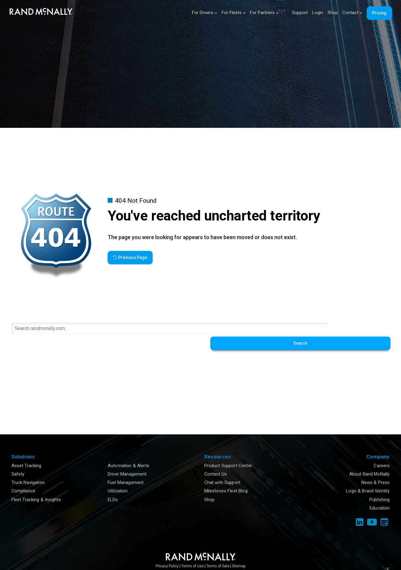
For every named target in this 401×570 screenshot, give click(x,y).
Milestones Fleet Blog (226, 477)
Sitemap (238, 552)
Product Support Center (228, 451)
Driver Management (127, 460)
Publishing (379, 485)
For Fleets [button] (233, 12)
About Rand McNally (369, 460)
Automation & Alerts (128, 451)
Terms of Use (192, 552)
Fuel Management (125, 468)
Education (380, 494)
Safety (18, 460)
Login (317, 12)
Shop (333, 12)
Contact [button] (352, 12)
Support (300, 12)
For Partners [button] (264, 12)
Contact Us (215, 460)
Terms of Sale (217, 552)
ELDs (113, 485)
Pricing (379, 13)
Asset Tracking (26, 451)
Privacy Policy (167, 552)
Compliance (23, 477)
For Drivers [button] (204, 12)
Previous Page (130, 257)
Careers (382, 451)
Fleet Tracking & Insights (36, 485)
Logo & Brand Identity (368, 477)
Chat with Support (222, 468)
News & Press (375, 468)
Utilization (118, 477)
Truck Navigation (28, 468)
